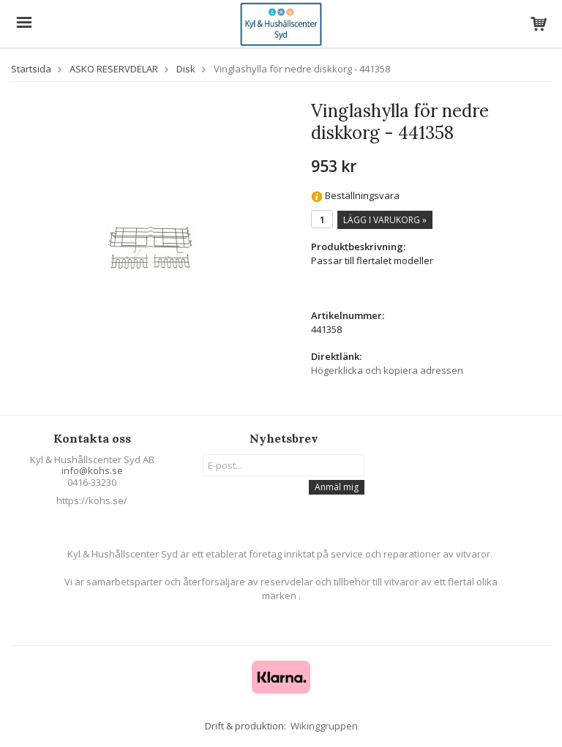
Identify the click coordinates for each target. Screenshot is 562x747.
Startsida (31, 68)
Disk (185, 68)
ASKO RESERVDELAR (114, 68)
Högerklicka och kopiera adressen (387, 370)
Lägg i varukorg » (385, 220)
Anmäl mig (337, 487)
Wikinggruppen (324, 725)
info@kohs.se (92, 470)
